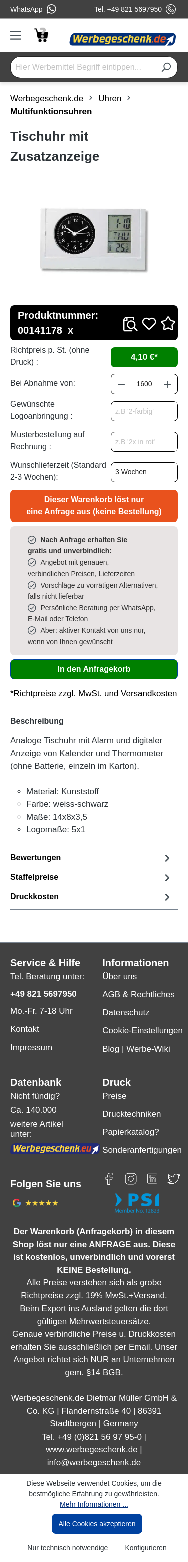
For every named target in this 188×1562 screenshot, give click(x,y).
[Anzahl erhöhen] (167, 384)
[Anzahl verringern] (121, 384)
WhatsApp (33, 9)
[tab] (91, 877)
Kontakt (24, 1029)
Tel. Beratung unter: (47, 976)
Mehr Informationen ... (94, 1504)
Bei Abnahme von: (42, 383)
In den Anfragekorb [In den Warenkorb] (93, 669)
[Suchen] (166, 67)
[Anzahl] (144, 384)
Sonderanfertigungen (140, 1150)
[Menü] (19, 35)
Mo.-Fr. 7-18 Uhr (41, 1011)
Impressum (31, 1047)
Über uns (119, 976)
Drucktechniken (131, 1114)
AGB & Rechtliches (138, 994)
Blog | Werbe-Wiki (136, 1049)
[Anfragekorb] (41, 34)
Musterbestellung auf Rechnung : (47, 440)
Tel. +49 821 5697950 (135, 9)
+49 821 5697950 (43, 994)
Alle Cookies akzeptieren (96, 1524)
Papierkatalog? (130, 1132)
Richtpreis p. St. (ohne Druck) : (49, 356)
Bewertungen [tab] (91, 858)
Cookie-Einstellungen (140, 1030)
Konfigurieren (145, 1548)
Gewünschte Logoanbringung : (41, 410)
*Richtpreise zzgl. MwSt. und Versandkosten (93, 693)
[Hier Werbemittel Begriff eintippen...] (82, 67)
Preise (114, 1096)
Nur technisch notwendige (67, 1548)
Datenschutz (126, 1012)
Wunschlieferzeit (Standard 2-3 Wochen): (58, 471)
